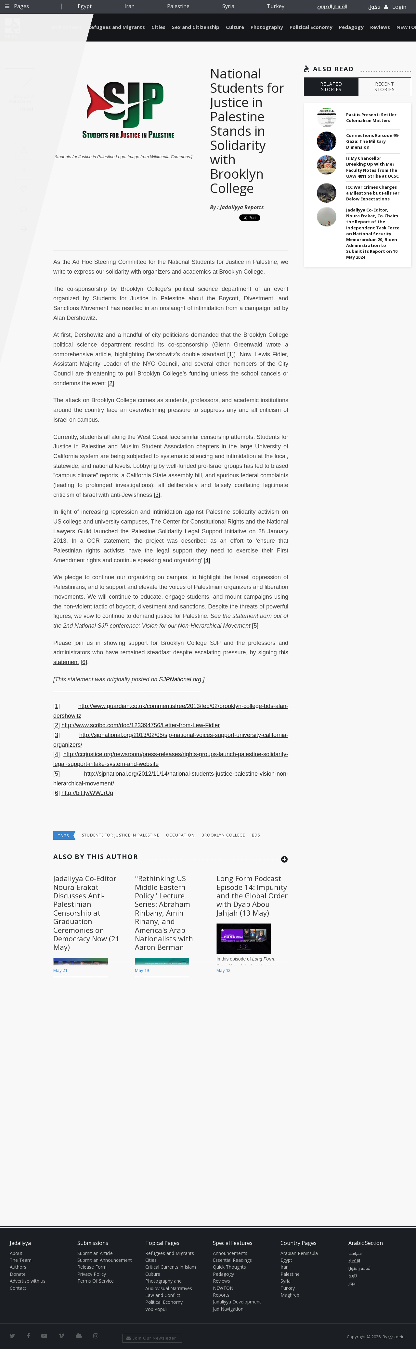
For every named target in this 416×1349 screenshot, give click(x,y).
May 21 (60, 970)
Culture (235, 27)
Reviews (380, 27)
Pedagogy (351, 27)
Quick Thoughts (229, 1267)
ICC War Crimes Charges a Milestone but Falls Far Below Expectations (372, 193)
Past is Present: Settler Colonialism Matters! (371, 117)
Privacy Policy (91, 1274)
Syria (228, 6)
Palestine (178, 6)
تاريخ (352, 1276)
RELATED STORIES (331, 86)
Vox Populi (156, 1309)
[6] (84, 662)
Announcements (230, 1253)
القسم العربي (332, 7)
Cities (158, 27)
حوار (352, 1283)
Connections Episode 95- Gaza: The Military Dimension (372, 141)
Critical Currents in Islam (170, 1267)
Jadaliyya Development (237, 1302)
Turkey (275, 6)
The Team (21, 1260)
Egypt (85, 6)
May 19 (142, 970)
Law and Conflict (162, 1295)
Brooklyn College (223, 835)
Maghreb (289, 1295)
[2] (111, 383)
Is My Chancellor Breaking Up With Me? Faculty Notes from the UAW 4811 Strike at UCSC (372, 167)
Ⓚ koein (396, 1337)
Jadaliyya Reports (242, 207)
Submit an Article (95, 1253)
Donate (18, 1274)
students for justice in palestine (120, 835)
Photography (267, 27)
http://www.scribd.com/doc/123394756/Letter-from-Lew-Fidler (140, 725)
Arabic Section (365, 1243)
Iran (129, 6)
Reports (221, 1295)
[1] (230, 354)
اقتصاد (354, 1261)
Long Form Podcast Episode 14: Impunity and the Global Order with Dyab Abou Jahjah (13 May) (252, 895)
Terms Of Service (95, 1281)
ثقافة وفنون (359, 1268)
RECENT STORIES (384, 86)
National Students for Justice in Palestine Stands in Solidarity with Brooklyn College (247, 130)
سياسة (355, 1253)
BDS (256, 835)
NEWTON (223, 1288)
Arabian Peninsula (299, 1253)
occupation (180, 835)
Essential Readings (232, 1260)
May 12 (223, 970)
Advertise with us (28, 1281)
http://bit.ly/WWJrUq (87, 793)
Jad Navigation (228, 1309)
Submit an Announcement (104, 1260)
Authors (18, 1267)
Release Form (92, 1267)
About (16, 1253)
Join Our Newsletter (151, 1338)
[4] (207, 560)
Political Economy (311, 27)
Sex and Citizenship (195, 27)
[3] (157, 495)
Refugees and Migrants (116, 27)
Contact (18, 1288)
